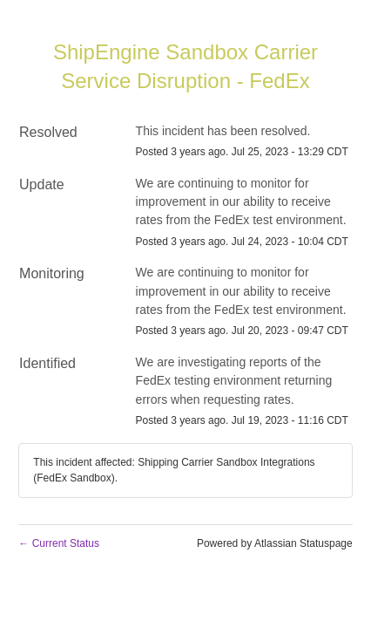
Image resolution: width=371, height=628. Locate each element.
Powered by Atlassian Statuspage (275, 543)
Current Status (58, 543)
